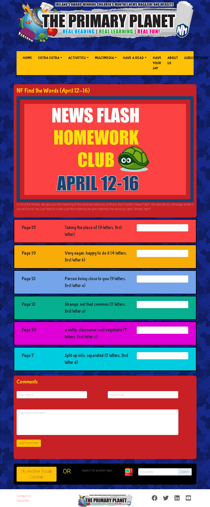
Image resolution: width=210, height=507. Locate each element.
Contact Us (24, 496)
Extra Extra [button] (48, 58)
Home (28, 57)
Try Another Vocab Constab (36, 474)
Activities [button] (77, 58)
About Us (172, 60)
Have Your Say (157, 63)
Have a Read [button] (133, 58)
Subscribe (23, 500)
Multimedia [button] (104, 58)
